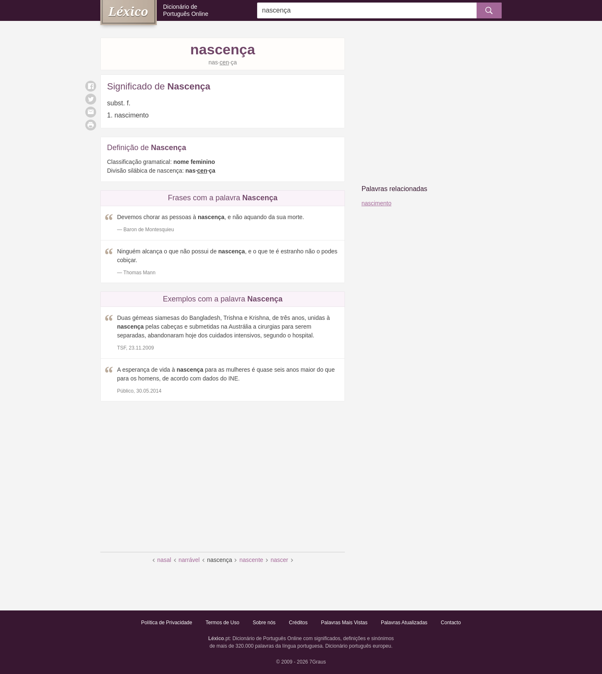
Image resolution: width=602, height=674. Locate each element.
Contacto (451, 622)
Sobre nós (264, 622)
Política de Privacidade (166, 622)
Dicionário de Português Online (185, 10)
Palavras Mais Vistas (344, 622)
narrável (189, 560)
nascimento (377, 203)
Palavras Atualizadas (404, 622)
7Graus (317, 662)
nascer (279, 560)
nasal (164, 560)
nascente (251, 560)
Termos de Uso (223, 622)
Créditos (298, 622)
